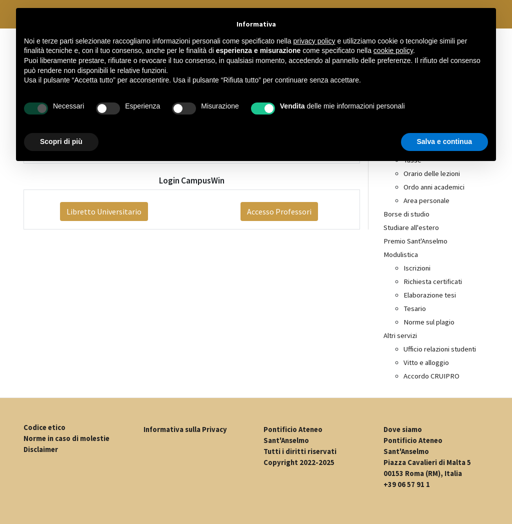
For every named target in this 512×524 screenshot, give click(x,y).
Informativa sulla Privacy (185, 429)
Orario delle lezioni (432, 173)
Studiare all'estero (411, 227)
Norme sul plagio (429, 322)
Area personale (427, 200)
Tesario (415, 308)
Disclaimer (41, 449)
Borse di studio (407, 214)
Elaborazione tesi (430, 295)
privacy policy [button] (315, 41)
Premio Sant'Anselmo (416, 241)
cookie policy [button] (393, 50)
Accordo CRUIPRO (432, 376)
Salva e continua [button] (444, 142)
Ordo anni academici (434, 187)
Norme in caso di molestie (67, 438)
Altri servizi (400, 335)
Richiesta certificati (433, 281)
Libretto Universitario (104, 211)
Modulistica (401, 254)
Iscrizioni (417, 268)
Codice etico (45, 427)
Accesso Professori (279, 211)
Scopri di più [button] (61, 142)
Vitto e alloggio (426, 362)
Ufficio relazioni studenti (440, 349)
